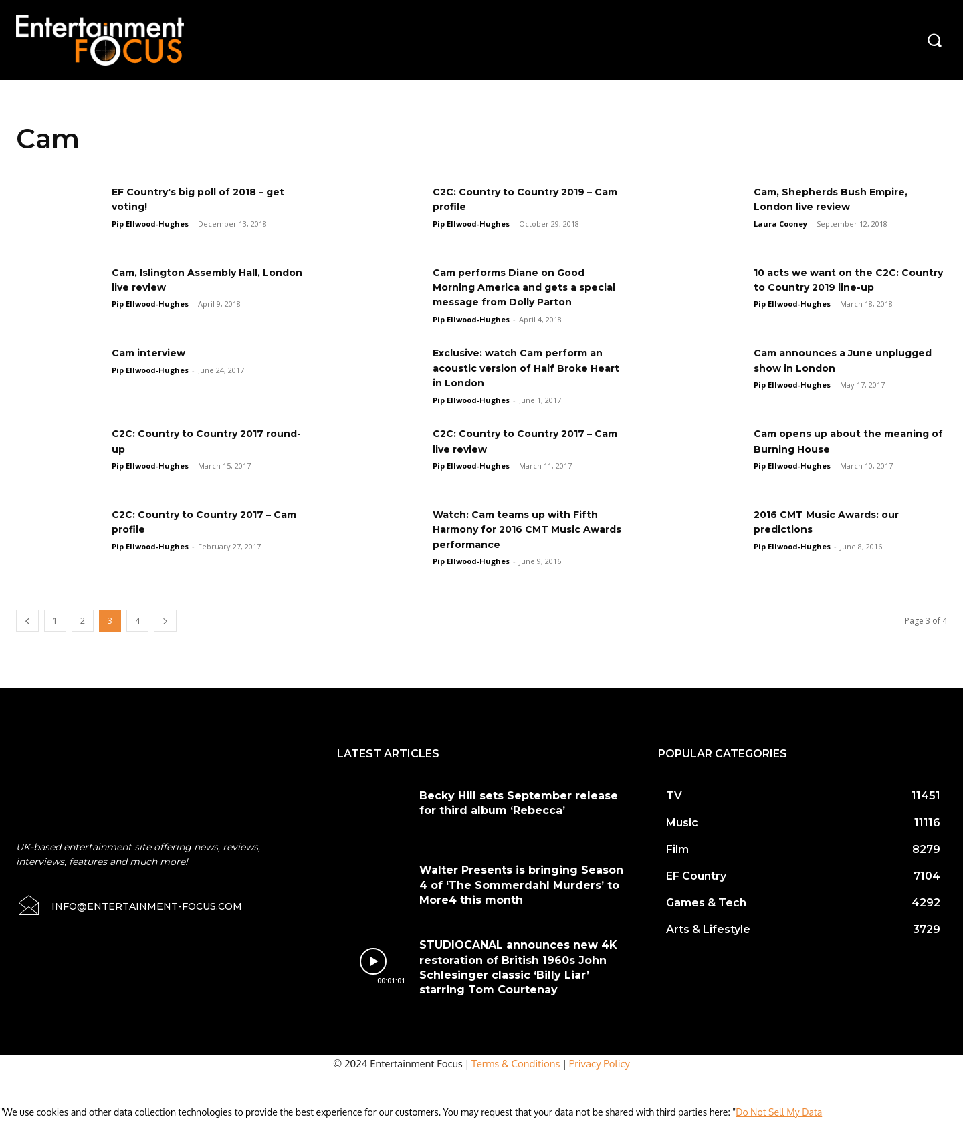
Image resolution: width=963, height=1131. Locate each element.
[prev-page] (27, 632)
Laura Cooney (780, 224)
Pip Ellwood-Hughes (150, 224)
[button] (934, 40)
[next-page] (165, 632)
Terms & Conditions (515, 1076)
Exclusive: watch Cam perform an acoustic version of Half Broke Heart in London (529, 379)
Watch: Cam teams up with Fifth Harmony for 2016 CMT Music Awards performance (526, 541)
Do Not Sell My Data (779, 1124)
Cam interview (154, 364)
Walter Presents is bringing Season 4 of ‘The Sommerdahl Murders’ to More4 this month (521, 897)
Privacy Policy (599, 1076)
